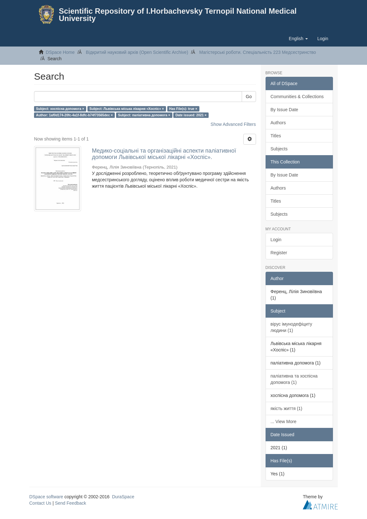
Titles (276, 135)
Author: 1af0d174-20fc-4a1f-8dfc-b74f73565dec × (74, 115)
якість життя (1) (286, 408)
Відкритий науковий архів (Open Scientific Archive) (137, 52)
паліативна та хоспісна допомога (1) (294, 379)
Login (276, 239)
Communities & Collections (297, 96)
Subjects (279, 148)
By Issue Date (284, 109)
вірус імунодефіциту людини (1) (291, 327)
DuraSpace (123, 496)
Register (279, 252)
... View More (283, 421)
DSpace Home (60, 52)
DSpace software (46, 496)
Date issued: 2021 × (191, 115)
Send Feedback (70, 503)
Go (249, 96)
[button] (298, 39)
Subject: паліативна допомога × (144, 115)
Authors (278, 122)
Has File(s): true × (183, 109)
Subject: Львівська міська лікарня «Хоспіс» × (126, 109)
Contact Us (40, 503)
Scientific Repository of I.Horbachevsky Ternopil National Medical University (178, 15)
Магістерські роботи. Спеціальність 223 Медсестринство (257, 52)
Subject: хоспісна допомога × (60, 109)
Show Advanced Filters (233, 124)
